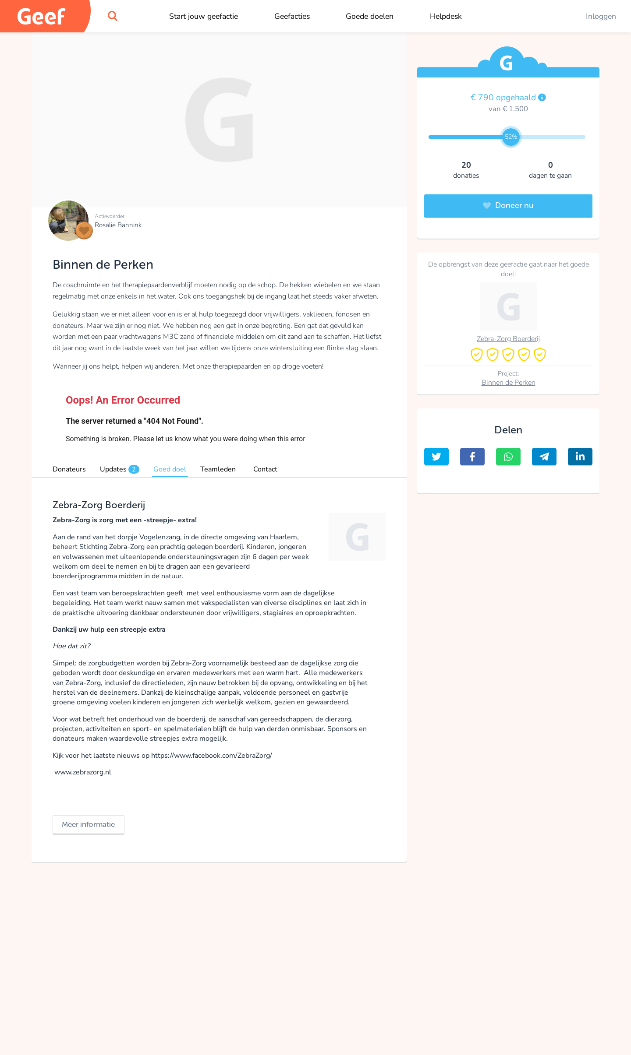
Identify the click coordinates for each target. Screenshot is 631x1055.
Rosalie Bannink (118, 225)
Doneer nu (508, 205)
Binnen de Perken (508, 382)
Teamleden (218, 469)
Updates (119, 469)
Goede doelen (369, 16)
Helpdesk (446, 16)
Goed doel (169, 469)
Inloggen (601, 16)
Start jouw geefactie (203, 16)
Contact (265, 469)
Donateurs (69, 469)
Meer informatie (88, 824)
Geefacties (292, 16)
